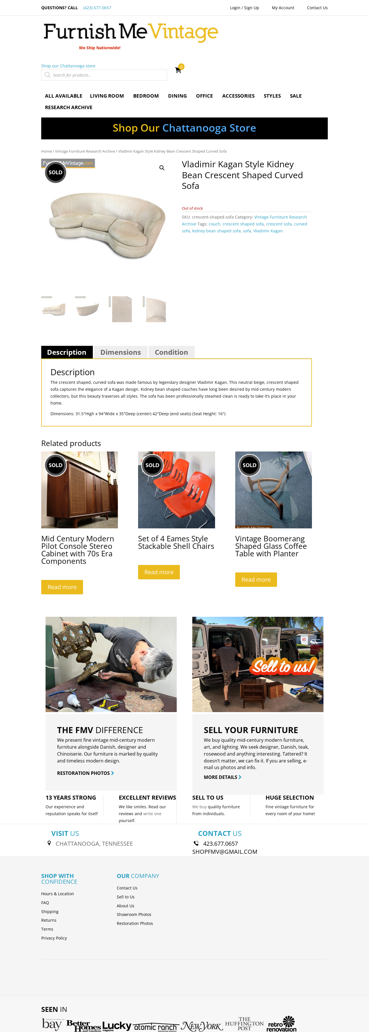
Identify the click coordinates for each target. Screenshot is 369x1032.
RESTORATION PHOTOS (85, 739)
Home (46, 117)
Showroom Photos (134, 880)
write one (152, 779)
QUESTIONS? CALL (76, 7)
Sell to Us (126, 862)
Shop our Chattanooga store (211, 32)
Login (235, 7)
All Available (63, 61)
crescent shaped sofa (243, 190)
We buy (199, 772)
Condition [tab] (171, 318)
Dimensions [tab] (120, 318)
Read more (62, 553)
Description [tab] (66, 318)
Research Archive (69, 73)
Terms (47, 895)
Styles (272, 61)
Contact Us (317, 7)
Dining (177, 61)
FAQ (45, 868)
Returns (49, 886)
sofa (247, 197)
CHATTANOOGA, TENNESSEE (94, 809)
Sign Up (251, 7)
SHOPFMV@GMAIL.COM (224, 818)
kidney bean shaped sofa (216, 197)
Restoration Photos (135, 889)
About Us (125, 871)
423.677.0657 (220, 809)
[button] (162, 134)
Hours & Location (57, 859)
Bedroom (146, 61)
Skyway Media (192, 1018)
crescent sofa (279, 190)
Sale (296, 61)
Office (204, 61)
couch (214, 190)
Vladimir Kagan (268, 197)
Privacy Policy (54, 904)
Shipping (50, 877)
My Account (283, 7)
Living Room (107, 61)
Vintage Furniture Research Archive (85, 117)
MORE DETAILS (223, 743)
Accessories (238, 61)
